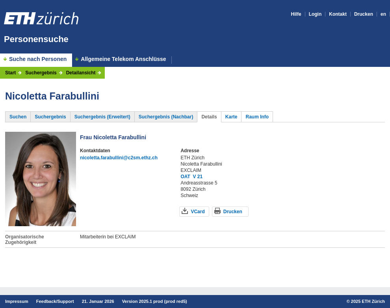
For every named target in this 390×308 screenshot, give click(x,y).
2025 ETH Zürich (368, 301)
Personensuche (36, 39)
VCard (197, 211)
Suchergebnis (40, 72)
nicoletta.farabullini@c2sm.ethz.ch (119, 157)
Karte (231, 117)
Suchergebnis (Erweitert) (102, 117)
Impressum (16, 301)
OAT (185, 176)
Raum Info (257, 117)
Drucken (363, 14)
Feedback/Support (55, 301)
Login (315, 14)
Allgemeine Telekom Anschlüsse (123, 59)
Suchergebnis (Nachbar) (166, 117)
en (383, 14)
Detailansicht (81, 72)
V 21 (198, 176)
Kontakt (338, 14)
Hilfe (296, 14)
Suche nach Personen (38, 59)
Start (10, 72)
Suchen (17, 117)
